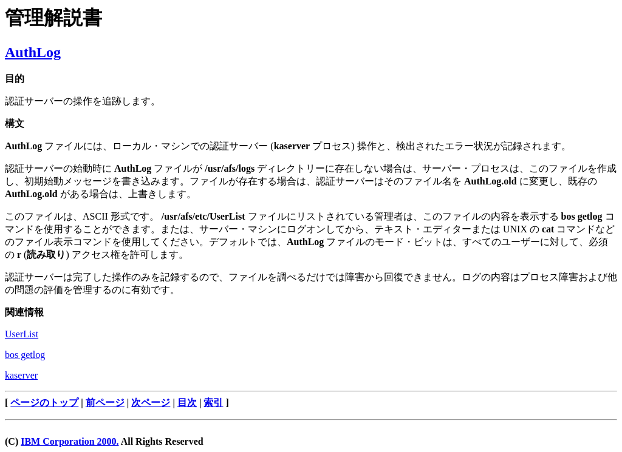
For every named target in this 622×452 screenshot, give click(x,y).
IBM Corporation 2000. (69, 441)
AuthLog (33, 52)
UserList (21, 334)
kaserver (21, 375)
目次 (187, 402)
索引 (213, 402)
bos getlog (25, 354)
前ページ (105, 402)
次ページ (150, 402)
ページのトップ (44, 402)
